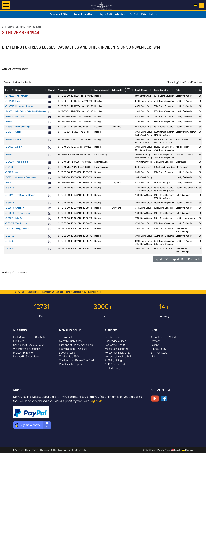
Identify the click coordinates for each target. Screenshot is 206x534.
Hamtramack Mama (24, 106)
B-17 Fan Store (159, 352)
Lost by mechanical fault (187, 187)
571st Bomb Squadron (163, 172)
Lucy (17, 101)
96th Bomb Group (143, 127)
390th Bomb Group (143, 111)
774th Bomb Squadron (164, 157)
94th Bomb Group (143, 167)
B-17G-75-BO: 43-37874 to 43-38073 (75, 182)
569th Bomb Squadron (164, 202)
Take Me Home (22, 223)
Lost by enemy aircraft (186, 132)
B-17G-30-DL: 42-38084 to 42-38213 (74, 127)
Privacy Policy (158, 348)
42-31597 (9, 121)
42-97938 (9, 162)
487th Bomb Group (143, 182)
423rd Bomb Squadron (164, 248)
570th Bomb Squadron (164, 111)
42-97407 (9, 147)
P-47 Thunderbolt (115, 364)
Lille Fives (18, 341)
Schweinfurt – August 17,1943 (29, 344)
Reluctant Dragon (23, 127)
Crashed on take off (184, 154)
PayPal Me (96, 401)
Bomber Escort (113, 337)
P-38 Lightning (113, 360)
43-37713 (9, 177)
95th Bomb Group (143, 96)
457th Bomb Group (143, 106)
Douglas (98, 101)
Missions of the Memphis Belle (76, 344)
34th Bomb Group (143, 208)
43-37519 (9, 172)
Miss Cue (19, 116)
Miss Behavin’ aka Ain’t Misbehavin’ (31, 111)
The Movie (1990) (69, 356)
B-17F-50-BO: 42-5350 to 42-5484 (73, 132)
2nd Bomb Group (142, 154)
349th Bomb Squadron (164, 195)
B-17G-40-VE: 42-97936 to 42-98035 (74, 162)
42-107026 (9, 106)
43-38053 (9, 202)
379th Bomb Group (143, 101)
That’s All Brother (22, 213)
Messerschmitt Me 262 (118, 356)
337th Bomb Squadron (164, 127)
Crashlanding (181, 162)
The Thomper (21, 96)
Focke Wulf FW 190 (115, 344)
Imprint (155, 344)
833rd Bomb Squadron (164, 187)
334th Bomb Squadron (164, 96)
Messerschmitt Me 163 (118, 352)
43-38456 (9, 236)
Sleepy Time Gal (22, 228)
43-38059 (9, 208)
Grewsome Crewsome (25, 177)
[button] (13, 90)
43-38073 (9, 213)
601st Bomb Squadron (163, 244)
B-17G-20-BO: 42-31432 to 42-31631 (74, 116)
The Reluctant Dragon (25, 195)
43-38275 (9, 223)
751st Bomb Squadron (163, 106)
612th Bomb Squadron (163, 162)
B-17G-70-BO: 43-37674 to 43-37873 (75, 177)
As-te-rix (19, 147)
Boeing (97, 96)
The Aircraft (65, 337)
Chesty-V (19, 208)
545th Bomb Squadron (164, 135)
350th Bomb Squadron (164, 198)
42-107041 (9, 111)
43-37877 (9, 182)
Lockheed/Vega (101, 154)
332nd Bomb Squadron (164, 167)
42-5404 (9, 132)
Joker (17, 172)
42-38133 (9, 127)
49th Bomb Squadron (163, 154)
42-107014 (9, 101)
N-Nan (18, 139)
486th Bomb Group (143, 187)
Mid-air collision (182, 147)
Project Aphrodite (23, 352)
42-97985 (9, 167)
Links (154, 356)
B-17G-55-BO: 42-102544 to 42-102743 (75, 96)
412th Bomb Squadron (164, 147)
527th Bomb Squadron (164, 101)
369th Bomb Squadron (164, 132)
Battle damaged (183, 195)
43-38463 (9, 241)
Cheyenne (116, 127)
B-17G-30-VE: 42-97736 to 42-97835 (74, 154)
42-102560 (9, 96)
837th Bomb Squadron (164, 182)
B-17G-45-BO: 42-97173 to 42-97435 (74, 139)
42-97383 (9, 139)
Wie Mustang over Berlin (27, 348)
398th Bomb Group (143, 139)
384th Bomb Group (143, 135)
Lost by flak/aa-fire (184, 96)
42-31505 (9, 116)
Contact (155, 341)
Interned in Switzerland (26, 356)
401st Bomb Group (143, 162)
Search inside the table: (18, 82)
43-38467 (9, 248)
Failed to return (182, 139)
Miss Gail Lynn (21, 218)
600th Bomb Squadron (164, 241)
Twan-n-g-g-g (21, 162)
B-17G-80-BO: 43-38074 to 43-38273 (75, 218)
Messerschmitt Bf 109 (117, 348)
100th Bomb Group (143, 195)
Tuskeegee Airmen (115, 341)
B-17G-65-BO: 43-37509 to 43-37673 (75, 172)
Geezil (18, 132)
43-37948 (9, 187)
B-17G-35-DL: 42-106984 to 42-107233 (75, 101)
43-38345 (9, 228)
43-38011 (9, 195)
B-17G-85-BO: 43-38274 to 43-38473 (75, 223)
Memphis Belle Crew (70, 341)
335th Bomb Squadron (164, 142)
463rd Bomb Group (143, 157)
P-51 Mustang (113, 368)
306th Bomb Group (143, 132)
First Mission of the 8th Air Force (31, 337)
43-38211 (9, 218)
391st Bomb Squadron (163, 208)
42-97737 (9, 154)
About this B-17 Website (164, 337)
